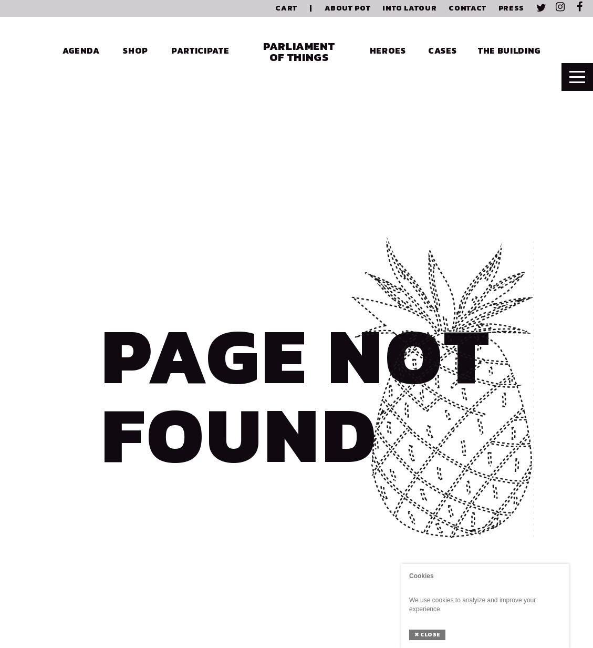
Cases (442, 50)
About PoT (348, 8)
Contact (467, 8)
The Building (509, 50)
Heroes (388, 50)
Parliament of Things (299, 51)
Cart (286, 8)
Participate (200, 50)
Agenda (81, 50)
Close (427, 635)
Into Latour (409, 8)
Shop (135, 50)
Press (511, 8)
